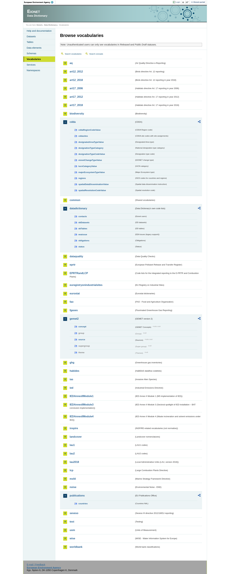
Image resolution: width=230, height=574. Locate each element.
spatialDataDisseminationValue (93, 184)
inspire (74, 428)
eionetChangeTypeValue (90, 160)
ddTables (82, 228)
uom (72, 530)
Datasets (31, 36)
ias (71, 379)
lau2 (72, 453)
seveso (74, 513)
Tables (30, 42)
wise (72, 538)
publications (77, 495)
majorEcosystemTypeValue (91, 172)
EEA (39, 2)
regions (82, 178)
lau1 (72, 445)
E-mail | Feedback (36, 564)
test (72, 521)
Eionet (39, 25)
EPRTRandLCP (79, 273)
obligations (83, 240)
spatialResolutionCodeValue (92, 190)
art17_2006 (76, 88)
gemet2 (74, 318)
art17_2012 (76, 96)
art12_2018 (76, 80)
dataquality (76, 256)
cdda (73, 122)
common (75, 200)
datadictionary (78, 208)
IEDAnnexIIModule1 (81, 396)
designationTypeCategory (90, 148)
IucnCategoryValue (87, 166)
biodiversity (77, 113)
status (81, 246)
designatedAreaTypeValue (91, 142)
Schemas (31, 53)
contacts (82, 216)
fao (71, 301)
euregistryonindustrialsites (86, 285)
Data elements (34, 48)
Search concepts (96, 54)
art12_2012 (76, 71)
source (81, 339)
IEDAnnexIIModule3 (81, 404)
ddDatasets (83, 222)
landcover (76, 436)
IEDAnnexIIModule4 (81, 416)
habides (74, 371)
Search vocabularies (73, 54)
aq (71, 63)
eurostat (75, 293)
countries (83, 503)
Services (31, 64)
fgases (74, 310)
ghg (72, 362)
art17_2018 (76, 105)
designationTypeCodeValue (91, 154)
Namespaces (33, 70)
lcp (71, 470)
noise (73, 487)
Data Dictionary (50, 25)
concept (82, 326)
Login (178, 2)
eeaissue (82, 234)
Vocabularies (34, 59)
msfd (73, 478)
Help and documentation (39, 31)
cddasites (83, 136)
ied (71, 387)
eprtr (72, 264)
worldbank (76, 547)
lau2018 (74, 462)
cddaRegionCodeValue (89, 130)
